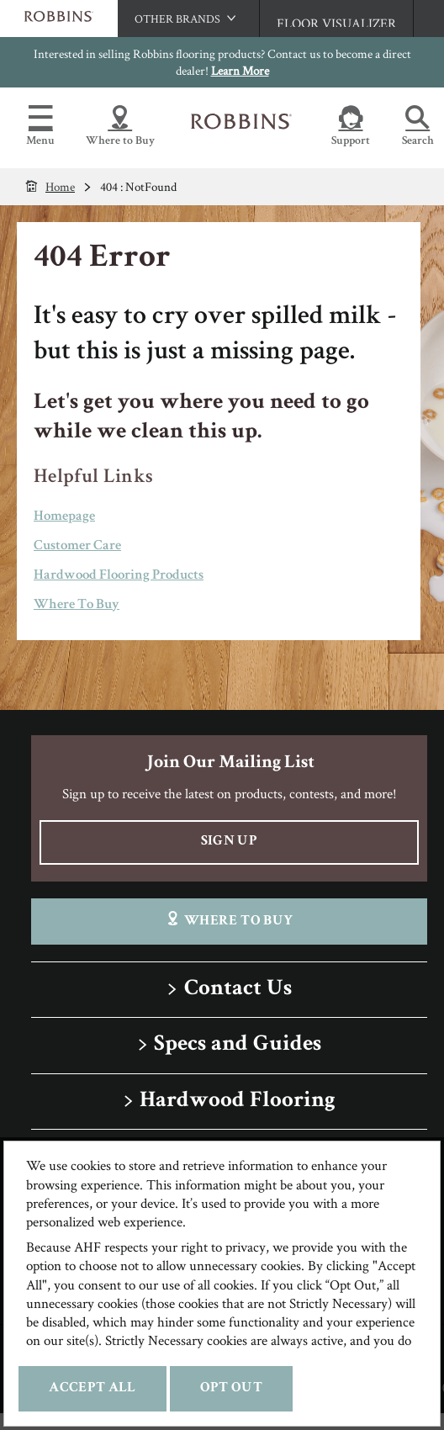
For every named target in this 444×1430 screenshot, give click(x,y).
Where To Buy (76, 605)
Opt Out (231, 1388)
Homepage (64, 517)
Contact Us (238, 989)
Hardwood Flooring (238, 1101)
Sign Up (229, 841)
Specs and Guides (237, 1045)
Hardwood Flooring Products (119, 576)
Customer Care (77, 546)
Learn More (240, 70)
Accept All (92, 1388)
